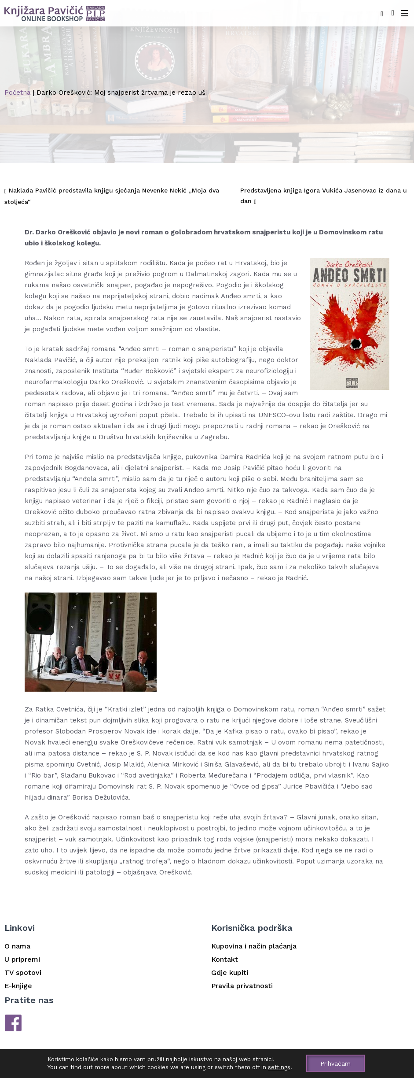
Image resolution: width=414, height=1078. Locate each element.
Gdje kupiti (229, 972)
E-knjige (18, 986)
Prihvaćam (335, 1063)
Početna (17, 92)
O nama (17, 946)
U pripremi (22, 959)
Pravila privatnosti (242, 986)
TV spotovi (22, 972)
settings (279, 1067)
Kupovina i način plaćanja (254, 946)
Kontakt (224, 959)
